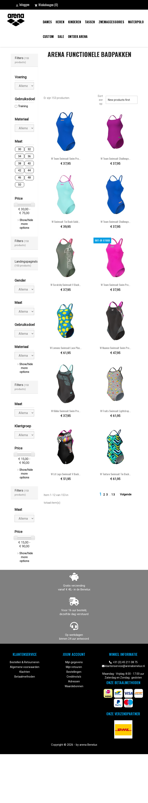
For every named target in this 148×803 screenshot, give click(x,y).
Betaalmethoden (24, 676)
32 (29, 149)
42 (19, 170)
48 (29, 177)
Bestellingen (73, 671)
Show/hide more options (26, 224)
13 (113, 494)
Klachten (24, 671)
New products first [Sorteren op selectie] (121, 100)
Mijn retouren (74, 667)
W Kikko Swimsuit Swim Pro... (65, 411)
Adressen (74, 681)
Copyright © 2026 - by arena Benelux (74, 744)
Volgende (128, 494)
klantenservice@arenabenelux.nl (125, 666)
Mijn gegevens (74, 662)
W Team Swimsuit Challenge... (115, 158)
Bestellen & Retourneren (24, 662)
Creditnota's (74, 676)
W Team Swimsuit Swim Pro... (65, 158)
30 (19, 149)
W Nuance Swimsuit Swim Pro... (115, 348)
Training (23, 106)
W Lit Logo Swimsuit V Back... (65, 474)
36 (29, 156)
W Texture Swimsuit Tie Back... (115, 474)
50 (19, 184)
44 (29, 170)
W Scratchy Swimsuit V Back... (65, 285)
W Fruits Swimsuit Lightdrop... (115, 411)
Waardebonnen (74, 686)
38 (19, 163)
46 (19, 177)
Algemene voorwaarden (24, 667)
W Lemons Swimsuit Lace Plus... (66, 348)
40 (29, 163)
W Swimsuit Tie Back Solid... (66, 222)
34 (19, 156)
